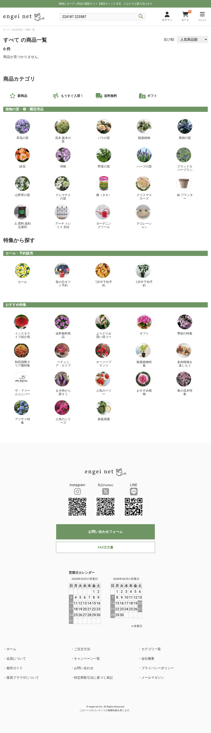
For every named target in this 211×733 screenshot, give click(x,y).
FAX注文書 (105, 547)
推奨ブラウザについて (22, 678)
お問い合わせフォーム (105, 532)
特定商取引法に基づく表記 (93, 678)
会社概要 (147, 659)
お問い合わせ (83, 668)
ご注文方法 (82, 649)
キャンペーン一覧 (87, 659)
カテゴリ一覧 (151, 649)
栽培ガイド (14, 668)
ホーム (11, 649)
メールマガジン (152, 678)
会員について (16, 659)
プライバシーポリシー (157, 668)
